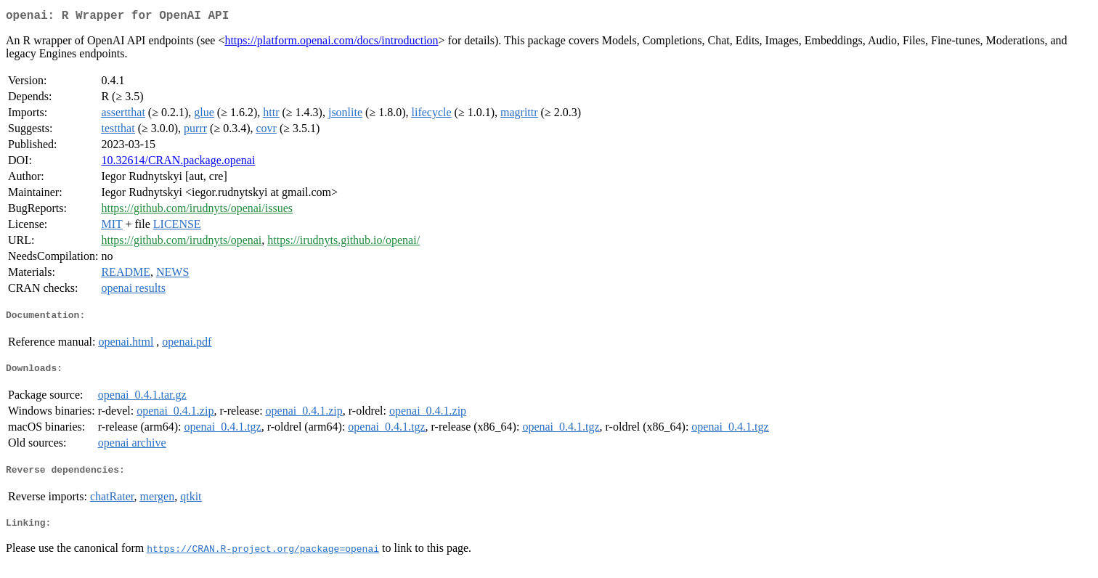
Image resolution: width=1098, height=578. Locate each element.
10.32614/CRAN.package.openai (178, 163)
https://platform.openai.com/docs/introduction (331, 43)
